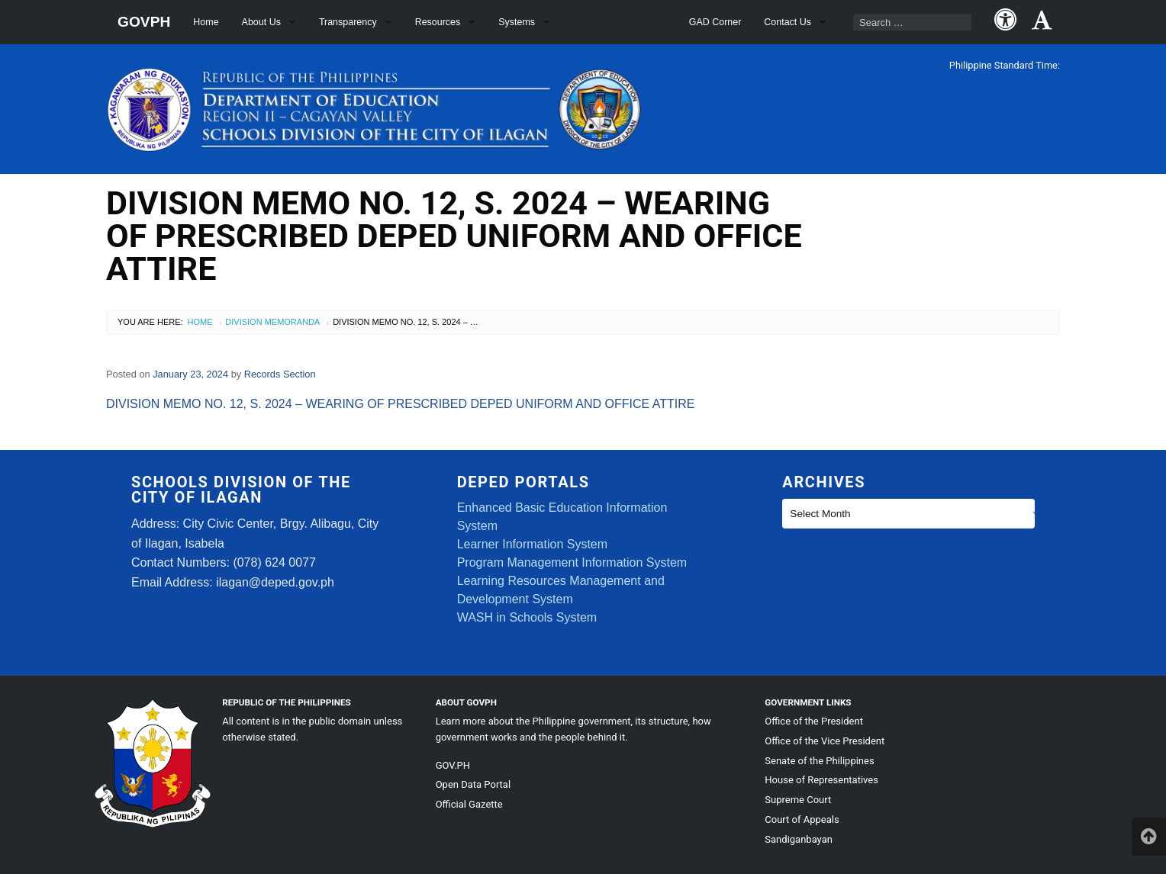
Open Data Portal (473, 784)
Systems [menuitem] (516, 22)
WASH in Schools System (527, 617)
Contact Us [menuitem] (787, 22)
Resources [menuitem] (438, 22)
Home (200, 321)
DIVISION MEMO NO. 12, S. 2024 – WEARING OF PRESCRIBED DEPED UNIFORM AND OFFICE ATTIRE (400, 403)
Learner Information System (532, 544)
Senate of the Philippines (819, 760)
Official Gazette (469, 804)
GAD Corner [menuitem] (715, 22)
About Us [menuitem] (261, 22)
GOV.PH (453, 765)
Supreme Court (798, 799)
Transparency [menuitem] (348, 22)
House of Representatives (821, 780)
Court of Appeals (802, 819)
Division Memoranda (272, 321)
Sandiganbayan (799, 839)
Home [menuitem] (205, 22)
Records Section (280, 374)
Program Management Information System (572, 562)
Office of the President (814, 721)
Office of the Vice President (824, 741)
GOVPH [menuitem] (144, 22)
